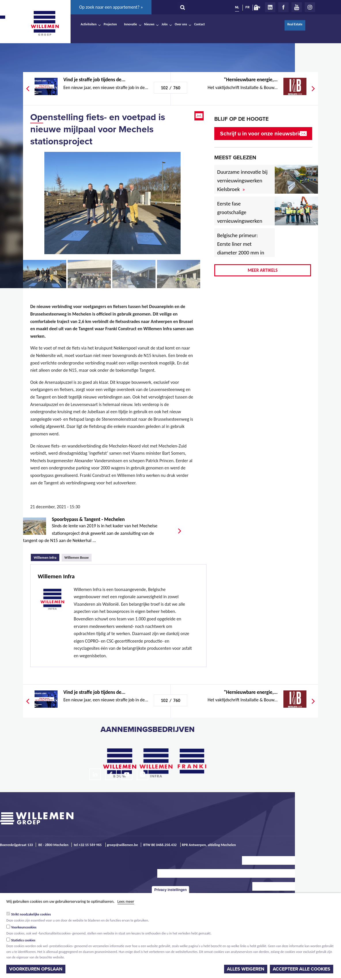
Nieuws (149, 24)
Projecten (110, 24)
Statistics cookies (23, 940)
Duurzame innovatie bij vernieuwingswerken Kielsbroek (242, 180)
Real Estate (294, 24)
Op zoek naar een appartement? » (111, 7)
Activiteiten (88, 24)
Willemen (44, 23)
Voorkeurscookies (24, 927)
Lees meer (126, 901)
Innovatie (130, 24)
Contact (199, 24)
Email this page (199, 115)
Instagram (310, 7)
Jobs (165, 24)
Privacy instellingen (170, 890)
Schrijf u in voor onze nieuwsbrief (262, 133)
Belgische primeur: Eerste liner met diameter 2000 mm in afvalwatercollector (240, 248)
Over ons (181, 24)
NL (237, 7)
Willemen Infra (46, 557)
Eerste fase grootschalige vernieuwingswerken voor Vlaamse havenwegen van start (243, 220)
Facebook (283, 7)
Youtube (296, 7)
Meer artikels (263, 270)
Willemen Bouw (77, 557)
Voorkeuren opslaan (35, 969)
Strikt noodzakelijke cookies (31, 914)
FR (247, 7)
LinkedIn (270, 7)
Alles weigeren (245, 969)
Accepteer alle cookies (301, 969)
